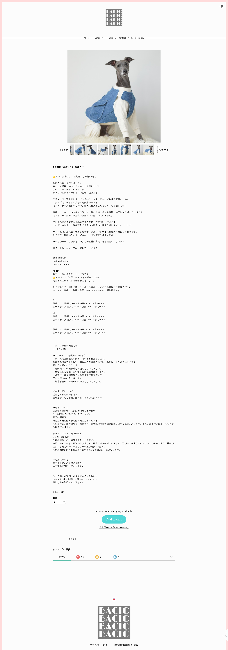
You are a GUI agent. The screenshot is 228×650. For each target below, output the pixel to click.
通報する (73, 545)
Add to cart (114, 525)
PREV (64, 153)
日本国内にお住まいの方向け (114, 533)
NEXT (164, 153)
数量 (55, 504)
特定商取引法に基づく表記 (126, 645)
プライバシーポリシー (100, 645)
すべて (62, 563)
